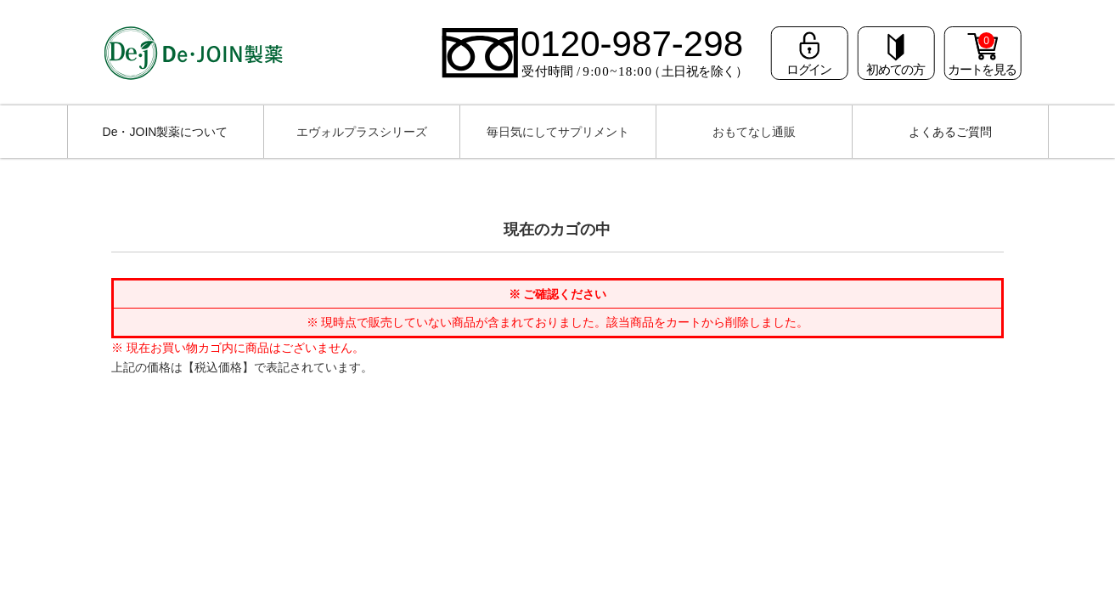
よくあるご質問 (950, 132)
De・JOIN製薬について (165, 132)
